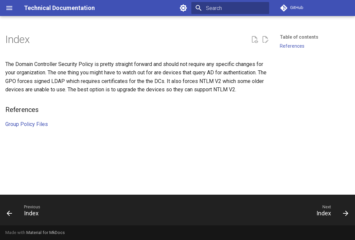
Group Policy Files (26, 124)
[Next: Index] (330, 212)
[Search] (230, 8)
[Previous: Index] (25, 212)
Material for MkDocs (45, 232)
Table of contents (299, 37)
